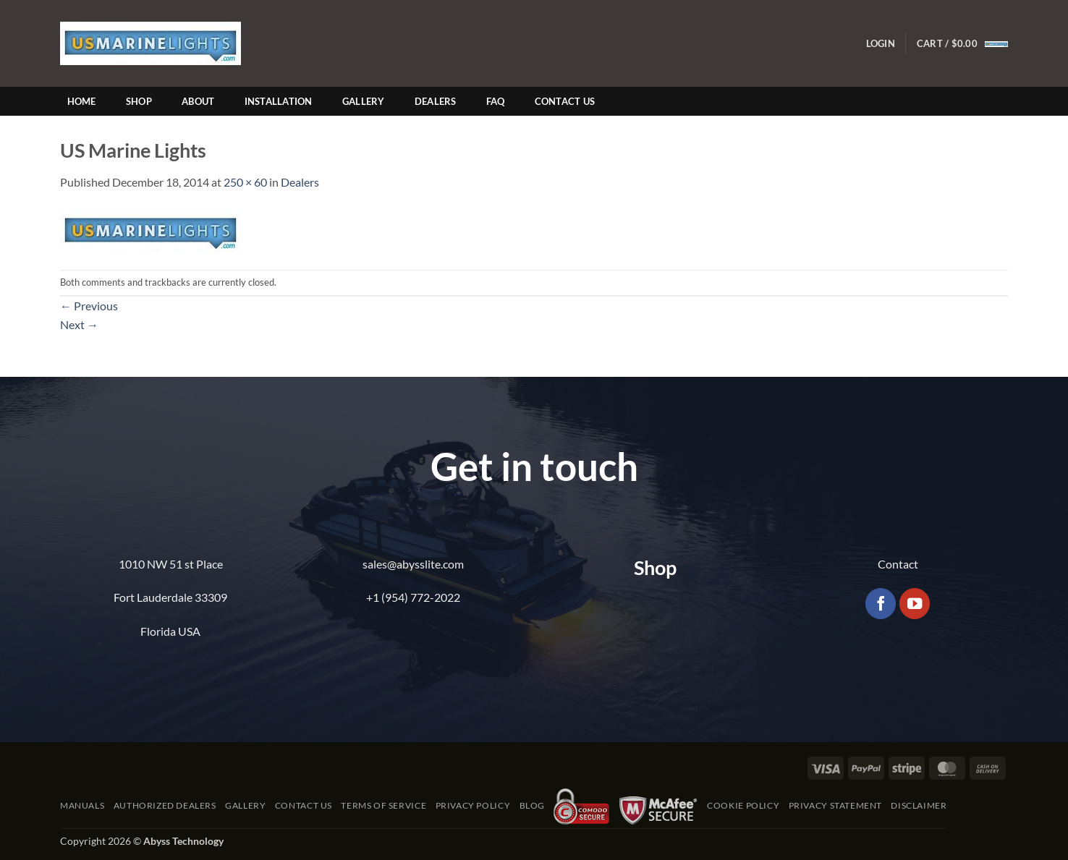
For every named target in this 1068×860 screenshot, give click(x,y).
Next (79, 324)
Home (81, 101)
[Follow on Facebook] (881, 603)
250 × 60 (245, 182)
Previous (89, 305)
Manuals (82, 805)
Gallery (363, 101)
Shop (139, 101)
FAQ (495, 101)
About (198, 101)
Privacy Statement (835, 805)
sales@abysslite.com (413, 564)
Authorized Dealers (165, 805)
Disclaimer (918, 805)
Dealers (436, 101)
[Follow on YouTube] (915, 603)
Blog (532, 805)
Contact (898, 564)
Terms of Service (383, 805)
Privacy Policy (473, 805)
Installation (279, 101)
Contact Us (565, 101)
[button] (880, 43)
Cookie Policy (743, 805)
